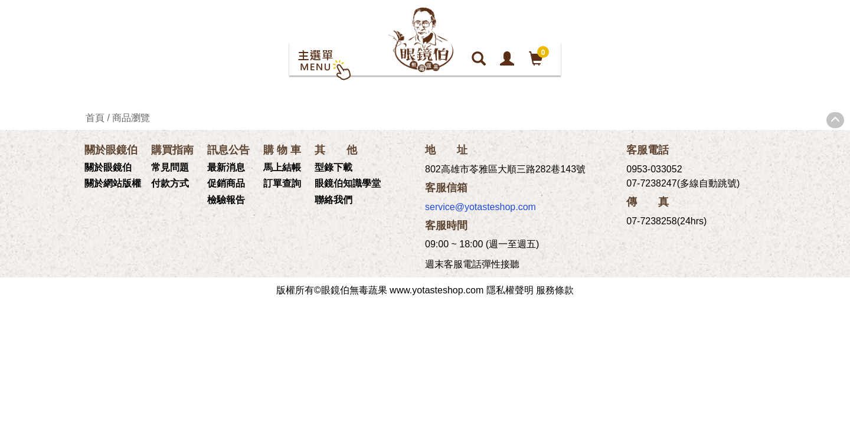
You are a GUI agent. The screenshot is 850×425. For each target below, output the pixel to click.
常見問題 (170, 167)
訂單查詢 (282, 183)
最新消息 (226, 167)
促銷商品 (226, 183)
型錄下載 (333, 167)
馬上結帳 (282, 167)
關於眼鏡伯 (108, 167)
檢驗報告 (226, 200)
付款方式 (170, 183)
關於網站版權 (112, 183)
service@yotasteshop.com (480, 207)
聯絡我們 (333, 200)
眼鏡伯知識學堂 (348, 183)
